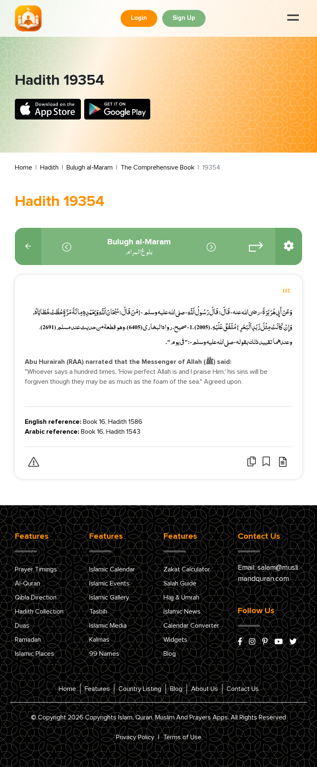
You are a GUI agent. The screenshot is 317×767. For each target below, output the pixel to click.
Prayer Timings (36, 569)
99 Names (104, 653)
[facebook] (240, 642)
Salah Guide (179, 583)
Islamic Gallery (109, 597)
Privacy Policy (135, 737)
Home (23, 167)
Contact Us (243, 689)
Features (97, 689)
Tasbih (98, 611)
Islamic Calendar (112, 569)
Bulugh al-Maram (89, 167)
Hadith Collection (39, 611)
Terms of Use (182, 737)
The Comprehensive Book (157, 167)
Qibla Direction (36, 597)
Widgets (175, 639)
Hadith (49, 167)
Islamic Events (109, 583)
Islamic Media (108, 625)
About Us (204, 689)
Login (139, 18)
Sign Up (184, 18)
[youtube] (278, 642)
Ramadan (28, 639)
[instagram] (252, 642)
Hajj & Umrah (181, 597)
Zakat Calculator (186, 569)
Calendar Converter (191, 625)
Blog (169, 653)
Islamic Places (34, 653)
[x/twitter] (293, 642)
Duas (22, 625)
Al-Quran (27, 583)
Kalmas (99, 639)
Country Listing (139, 689)
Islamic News (182, 611)
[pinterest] (265, 642)
